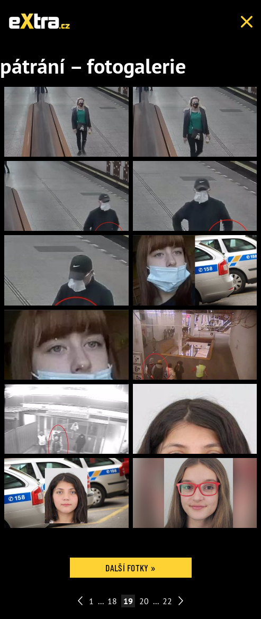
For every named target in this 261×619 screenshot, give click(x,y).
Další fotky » (130, 567)
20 (144, 601)
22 (167, 601)
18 (112, 601)
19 (128, 601)
